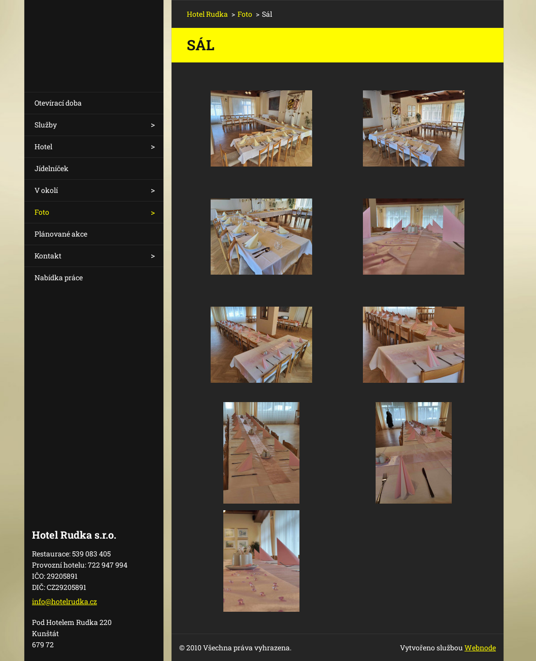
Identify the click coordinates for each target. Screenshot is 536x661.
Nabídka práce (59, 277)
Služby (46, 124)
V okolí (46, 190)
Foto (42, 212)
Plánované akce (61, 234)
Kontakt (48, 255)
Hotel (43, 146)
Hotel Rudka (207, 14)
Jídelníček (52, 168)
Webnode (480, 647)
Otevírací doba (58, 103)
